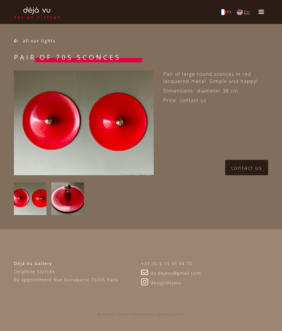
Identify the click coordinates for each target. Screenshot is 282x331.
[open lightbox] (30, 198)
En (247, 12)
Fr (229, 12)
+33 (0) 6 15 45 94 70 (166, 263)
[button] (261, 12)
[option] (84, 122)
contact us (246, 167)
